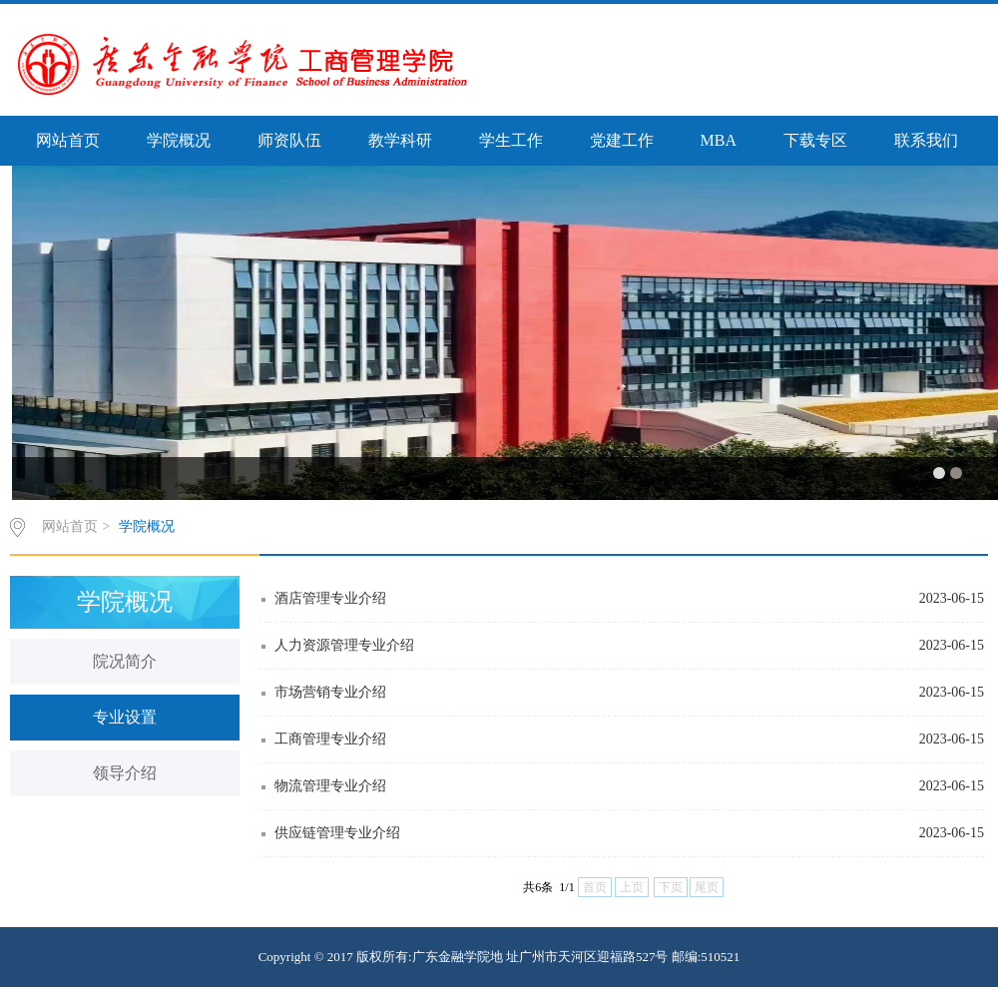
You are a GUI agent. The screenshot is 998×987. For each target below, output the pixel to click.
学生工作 (511, 140)
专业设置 (125, 717)
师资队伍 (289, 140)
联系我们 (926, 140)
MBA (719, 140)
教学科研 (400, 140)
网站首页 (68, 140)
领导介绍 (125, 772)
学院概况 (179, 140)
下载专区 (815, 140)
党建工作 (622, 140)
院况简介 (125, 661)
